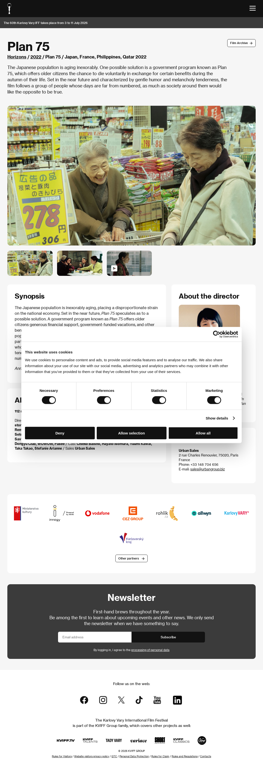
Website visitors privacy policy (91, 756)
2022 (35, 56)
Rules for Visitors (62, 756)
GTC (114, 756)
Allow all (203, 433)
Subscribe (168, 637)
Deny (59, 433)
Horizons (16, 56)
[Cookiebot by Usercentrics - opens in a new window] (216, 334)
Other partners (128, 558)
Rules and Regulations (185, 756)
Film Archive (239, 43)
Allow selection (131, 433)
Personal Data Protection (134, 756)
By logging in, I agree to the (131, 650)
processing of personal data (150, 650)
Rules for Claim (160, 756)
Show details (217, 418)
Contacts (205, 756)
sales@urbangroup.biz (207, 469)
